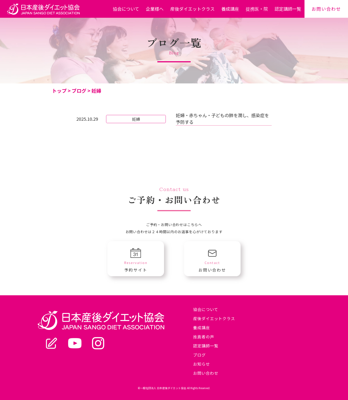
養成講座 (230, 9)
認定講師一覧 (288, 9)
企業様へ (155, 9)
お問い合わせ (326, 9)
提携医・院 (257, 9)
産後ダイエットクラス (192, 9)
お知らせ (201, 364)
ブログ (199, 355)
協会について (126, 9)
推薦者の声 (203, 336)
